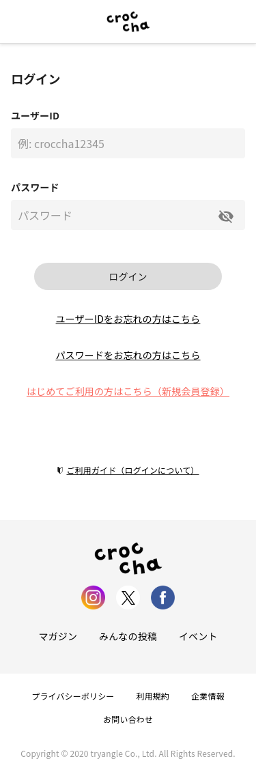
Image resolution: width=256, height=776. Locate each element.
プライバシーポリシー (72, 696)
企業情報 (208, 696)
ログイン (128, 276)
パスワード (35, 187)
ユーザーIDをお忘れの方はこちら (128, 319)
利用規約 (153, 696)
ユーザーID (35, 115)
